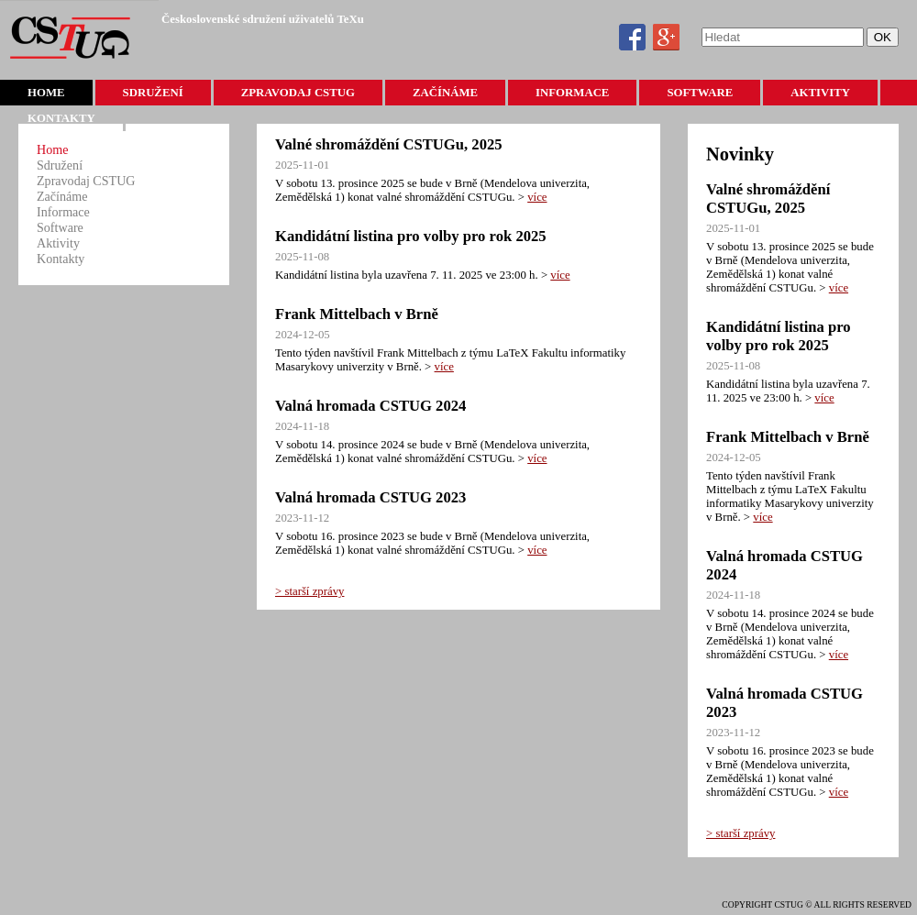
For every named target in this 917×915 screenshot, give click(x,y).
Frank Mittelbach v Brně (356, 314)
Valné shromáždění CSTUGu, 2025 (389, 144)
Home (46, 92)
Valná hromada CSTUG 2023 (370, 497)
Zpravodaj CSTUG (298, 92)
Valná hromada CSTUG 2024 (370, 405)
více (537, 197)
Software (700, 92)
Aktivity (820, 92)
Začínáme (445, 92)
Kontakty (61, 118)
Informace (572, 92)
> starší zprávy (309, 591)
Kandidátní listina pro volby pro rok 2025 (411, 236)
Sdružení (153, 92)
